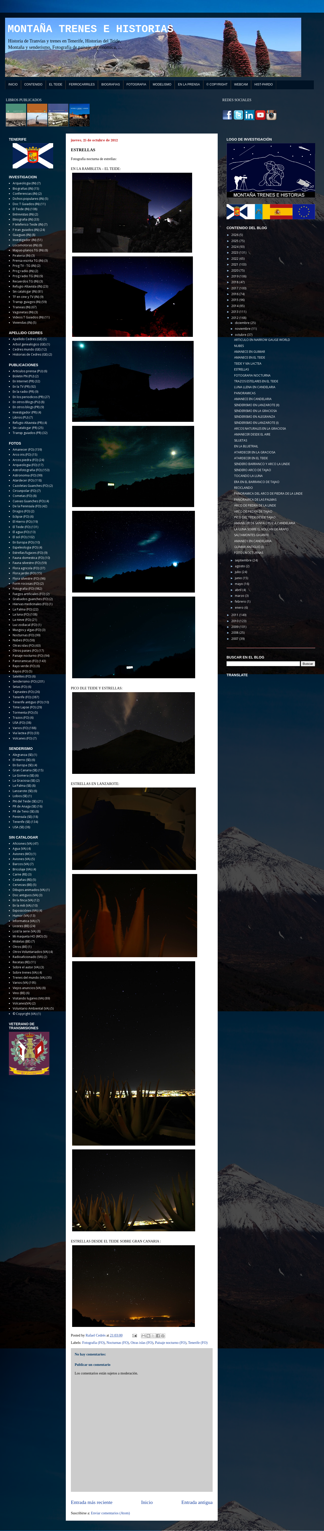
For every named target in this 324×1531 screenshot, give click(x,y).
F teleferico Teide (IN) (28, 224)
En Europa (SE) (23, 765)
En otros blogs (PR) (26, 407)
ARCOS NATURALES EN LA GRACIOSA (260, 428)
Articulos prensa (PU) (28, 371)
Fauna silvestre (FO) (26, 563)
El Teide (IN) (21, 209)
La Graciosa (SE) (24, 780)
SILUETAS (240, 440)
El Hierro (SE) (22, 760)
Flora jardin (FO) (24, 573)
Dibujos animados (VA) (29, 890)
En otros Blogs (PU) (26, 402)
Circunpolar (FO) (24, 491)
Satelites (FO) (22, 676)
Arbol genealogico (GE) (29, 344)
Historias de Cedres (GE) (30, 354)
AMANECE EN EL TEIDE (249, 357)
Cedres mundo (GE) (26, 349)
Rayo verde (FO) (24, 666)
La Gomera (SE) (23, 775)
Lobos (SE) (20, 796)
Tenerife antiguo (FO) (28, 702)
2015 (235, 300)
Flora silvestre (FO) (26, 578)
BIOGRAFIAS (110, 84)
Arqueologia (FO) (25, 465)
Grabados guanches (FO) (30, 599)
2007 (235, 639)
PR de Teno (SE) (23, 811)
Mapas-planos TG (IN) (28, 250)
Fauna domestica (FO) (28, 558)
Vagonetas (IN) (23, 312)
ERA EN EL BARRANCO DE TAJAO (256, 482)
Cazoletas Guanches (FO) (30, 486)
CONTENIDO (33, 84)
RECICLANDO (243, 488)
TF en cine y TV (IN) (26, 297)
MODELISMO (162, 84)
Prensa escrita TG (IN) (28, 260)
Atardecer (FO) (23, 480)
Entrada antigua (197, 1502)
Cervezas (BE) (22, 885)
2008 (235, 632)
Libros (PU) (20, 417)
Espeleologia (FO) (25, 547)
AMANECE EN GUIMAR (249, 351)
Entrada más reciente (91, 1502)
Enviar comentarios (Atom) (110, 1513)
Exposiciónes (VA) (25, 910)
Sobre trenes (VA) (25, 972)
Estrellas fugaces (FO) (28, 553)
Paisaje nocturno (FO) (170, 1343)
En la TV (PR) (21, 386)
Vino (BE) (19, 993)
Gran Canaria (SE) (25, 770)
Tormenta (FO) (23, 712)
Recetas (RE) (21, 962)
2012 (235, 318)
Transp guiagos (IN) (26, 302)
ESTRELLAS (241, 369)
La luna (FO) (21, 614)
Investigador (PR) (25, 412)
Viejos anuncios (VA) (27, 988)
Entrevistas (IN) (23, 214)
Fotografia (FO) (93, 1343)
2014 (235, 306)
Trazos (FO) (21, 717)
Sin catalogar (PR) (25, 428)
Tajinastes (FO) (23, 692)
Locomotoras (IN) (25, 245)
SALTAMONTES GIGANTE (251, 535)
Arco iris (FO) (22, 454)
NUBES (239, 346)
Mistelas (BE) (21, 941)
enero (239, 607)
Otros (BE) (20, 947)
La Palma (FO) (22, 609)
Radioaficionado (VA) (28, 957)
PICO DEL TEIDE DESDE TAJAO (255, 517)
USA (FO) (19, 722)
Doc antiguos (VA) (25, 895)
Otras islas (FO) (142, 1343)
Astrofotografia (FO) (27, 470)
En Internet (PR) (23, 381)
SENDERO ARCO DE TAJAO (252, 470)
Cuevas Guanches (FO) (29, 501)
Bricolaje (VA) (22, 869)
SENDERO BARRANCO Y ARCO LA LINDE (262, 464)
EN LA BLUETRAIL (246, 446)
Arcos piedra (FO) (25, 460)
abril (238, 590)
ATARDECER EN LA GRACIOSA (254, 452)
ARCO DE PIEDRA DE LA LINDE (255, 505)
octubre (241, 335)
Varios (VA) (20, 982)
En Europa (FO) (23, 542)
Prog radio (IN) (23, 271)
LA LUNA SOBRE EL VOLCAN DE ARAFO (261, 529)
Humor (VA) (21, 915)
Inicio (147, 1502)
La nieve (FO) (22, 620)
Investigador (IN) (24, 240)
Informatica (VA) (24, 921)
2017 (235, 288)
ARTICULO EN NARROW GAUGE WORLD (262, 340)
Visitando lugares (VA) (28, 998)
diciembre (242, 323)
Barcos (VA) (21, 864)
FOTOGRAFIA (136, 84)
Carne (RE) (20, 874)
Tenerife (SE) (21, 822)
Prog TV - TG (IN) (24, 266)
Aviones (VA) (21, 859)
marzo (240, 596)
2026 (235, 235)
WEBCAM (241, 84)
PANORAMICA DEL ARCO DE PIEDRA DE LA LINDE (268, 493)
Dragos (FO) (21, 511)
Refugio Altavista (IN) (27, 286)
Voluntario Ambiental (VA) (31, 1008)
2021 (235, 264)
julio (238, 572)
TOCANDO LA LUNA (248, 476)
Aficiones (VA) (22, 843)
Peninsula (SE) (22, 817)
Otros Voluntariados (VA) (30, 952)
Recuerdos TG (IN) (25, 281)
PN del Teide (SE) (24, 801)
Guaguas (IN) (22, 235)
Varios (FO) (20, 728)
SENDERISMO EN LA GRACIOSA (255, 411)
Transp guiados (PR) (27, 433)
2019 (235, 276)
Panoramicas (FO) (25, 661)
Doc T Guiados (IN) (26, 204)
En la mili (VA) (22, 905)
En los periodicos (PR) (28, 397)
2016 (235, 294)
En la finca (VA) (23, 900)
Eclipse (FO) (21, 516)
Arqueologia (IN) (24, 183)
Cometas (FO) (22, 496)
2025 (235, 241)
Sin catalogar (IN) (25, 291)
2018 (235, 282)
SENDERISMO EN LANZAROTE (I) (256, 423)
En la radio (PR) (23, 391)
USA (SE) (18, 827)
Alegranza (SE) (23, 755)
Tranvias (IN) (21, 307)
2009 (235, 627)
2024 (235, 247)
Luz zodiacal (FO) (25, 625)
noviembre (243, 328)
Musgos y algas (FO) (27, 630)
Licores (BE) (21, 926)
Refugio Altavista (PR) (28, 423)
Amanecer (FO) (23, 449)
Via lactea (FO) (23, 733)
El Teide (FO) (21, 527)
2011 (235, 615)
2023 (235, 252)
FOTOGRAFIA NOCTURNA (252, 375)
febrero (241, 601)
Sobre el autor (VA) (26, 967)
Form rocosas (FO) (26, 583)
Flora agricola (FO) (26, 568)
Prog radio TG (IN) (25, 276)
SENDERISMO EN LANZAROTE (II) (256, 405)
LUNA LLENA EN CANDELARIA (254, 387)
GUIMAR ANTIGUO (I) (249, 547)
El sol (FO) (20, 537)
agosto (240, 566)
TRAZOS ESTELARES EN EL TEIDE (256, 381)
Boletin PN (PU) (23, 376)
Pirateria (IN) (21, 255)
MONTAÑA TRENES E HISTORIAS (90, 29)
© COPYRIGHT (217, 84)
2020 (235, 270)
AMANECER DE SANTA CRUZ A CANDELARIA (264, 523)
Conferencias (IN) (25, 193)
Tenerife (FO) (198, 1343)
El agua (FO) (21, 532)
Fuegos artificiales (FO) (29, 594)
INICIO (13, 84)
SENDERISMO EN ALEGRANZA (254, 416)
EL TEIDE (56, 84)
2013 (235, 312)
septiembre (243, 560)
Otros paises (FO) (25, 650)
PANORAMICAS (244, 393)
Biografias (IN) (23, 188)
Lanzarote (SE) (23, 791)
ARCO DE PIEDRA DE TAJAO (253, 511)
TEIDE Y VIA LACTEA (247, 363)
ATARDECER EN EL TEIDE (251, 458)
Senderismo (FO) (24, 681)
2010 (235, 621)
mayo (239, 584)
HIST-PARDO (263, 84)
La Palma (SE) (22, 785)
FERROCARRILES (82, 84)
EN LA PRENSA (189, 84)
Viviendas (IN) (22, 322)
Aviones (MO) (22, 854)
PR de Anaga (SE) (24, 806)
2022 (235, 258)
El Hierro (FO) (22, 521)
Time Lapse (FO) (24, 707)
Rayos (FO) (20, 671)
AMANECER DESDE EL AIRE (252, 434)
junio (239, 578)
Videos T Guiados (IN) (28, 317)
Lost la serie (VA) (24, 931)
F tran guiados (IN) (26, 230)
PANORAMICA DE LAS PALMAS (255, 499)
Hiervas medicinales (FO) (30, 604)
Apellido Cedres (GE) (27, 339)
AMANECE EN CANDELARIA (253, 399)
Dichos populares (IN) (28, 198)
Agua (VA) (19, 848)
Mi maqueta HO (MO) (28, 936)
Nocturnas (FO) (118, 1343)
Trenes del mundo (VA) (29, 977)
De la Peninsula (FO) (27, 506)
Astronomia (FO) (24, 475)
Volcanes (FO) (22, 738)
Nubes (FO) (21, 640)
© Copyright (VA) (24, 1014)
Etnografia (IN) (23, 219)
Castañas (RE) (22, 880)
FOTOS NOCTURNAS (248, 553)
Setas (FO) (20, 687)
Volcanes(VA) (22, 1003)
